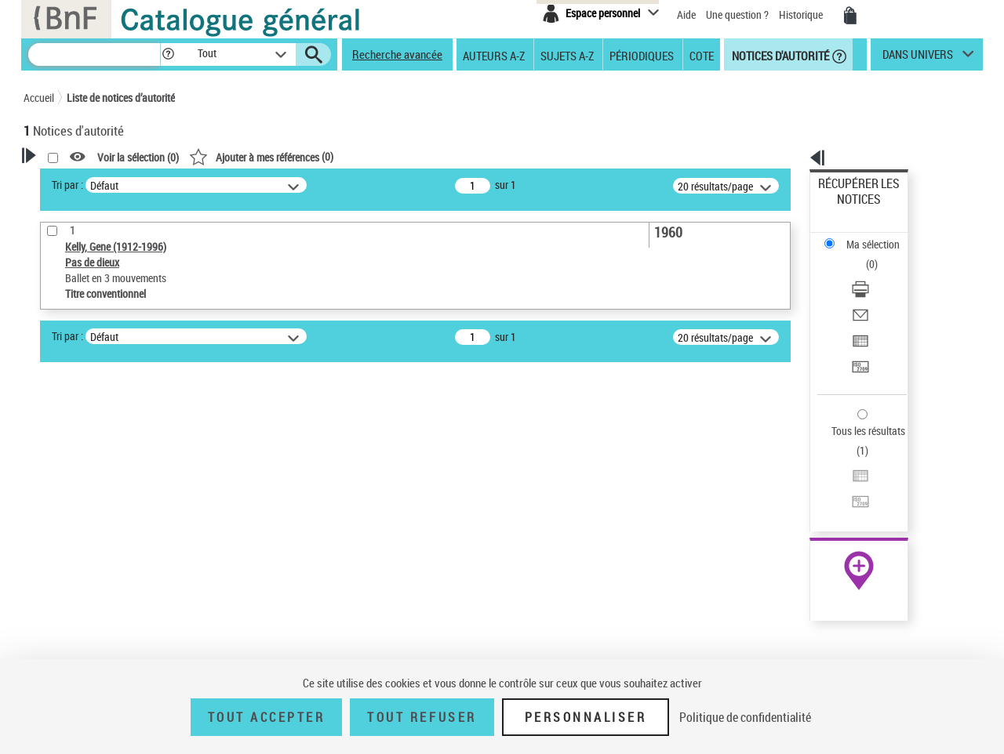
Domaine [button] (60, 647)
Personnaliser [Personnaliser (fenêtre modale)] (586, 717)
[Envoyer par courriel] (880, 255)
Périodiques (641, 55)
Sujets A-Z (567, 55)
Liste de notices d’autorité (121, 97)
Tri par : (269, 184)
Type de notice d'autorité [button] (98, 471)
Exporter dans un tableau (875, 273)
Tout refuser (421, 717)
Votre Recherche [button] (87, 181)
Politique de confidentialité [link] (745, 717)
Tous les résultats (858, 335)
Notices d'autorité (779, 55)
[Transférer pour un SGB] (880, 292)
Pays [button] (51, 595)
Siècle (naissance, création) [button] (106, 621)
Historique (802, 14)
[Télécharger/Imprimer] (880, 236)
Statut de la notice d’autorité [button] (108, 543)
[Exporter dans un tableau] (880, 273)
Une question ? (737, 14)
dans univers (917, 58)
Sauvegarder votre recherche (121, 412)
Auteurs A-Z (494, 55)
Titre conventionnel (96, 519)
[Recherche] (94, 54)
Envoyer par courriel (864, 254)
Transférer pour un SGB (871, 292)
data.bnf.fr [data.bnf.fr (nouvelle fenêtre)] (808, 480)
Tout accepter (267, 717)
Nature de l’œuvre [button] (82, 569)
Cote (701, 55)
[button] (168, 54)
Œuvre (59, 495)
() (463, 156)
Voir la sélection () (339, 157)
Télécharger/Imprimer (867, 235)
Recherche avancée (397, 54)
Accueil (39, 97)
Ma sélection (848, 208)
